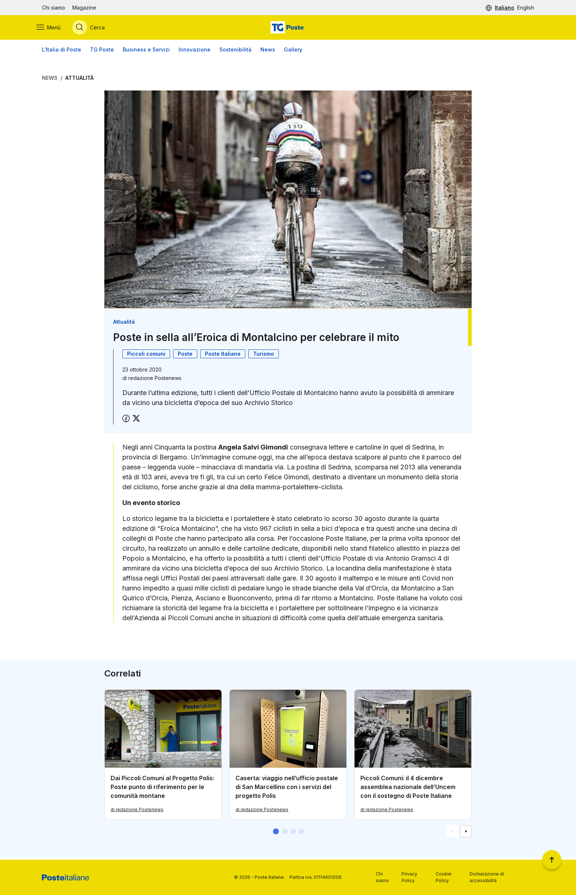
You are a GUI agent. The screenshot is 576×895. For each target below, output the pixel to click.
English (525, 7)
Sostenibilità (235, 51)
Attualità (79, 80)
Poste (185, 355)
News (267, 51)
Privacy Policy (409, 877)
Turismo (263, 355)
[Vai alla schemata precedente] (452, 833)
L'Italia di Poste (61, 51)
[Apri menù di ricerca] (94, 28)
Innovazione (194, 51)
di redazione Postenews (137, 811)
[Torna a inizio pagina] (551, 859)
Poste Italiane (223, 355)
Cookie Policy (443, 877)
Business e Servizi (146, 51)
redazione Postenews (154, 380)
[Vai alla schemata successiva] (466, 833)
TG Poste (102, 51)
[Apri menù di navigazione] (54, 28)
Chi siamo (53, 7)
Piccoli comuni (146, 355)
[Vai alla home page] (288, 28)
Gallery (293, 51)
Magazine (84, 7)
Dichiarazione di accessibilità (486, 877)
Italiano (504, 7)
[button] (276, 833)
